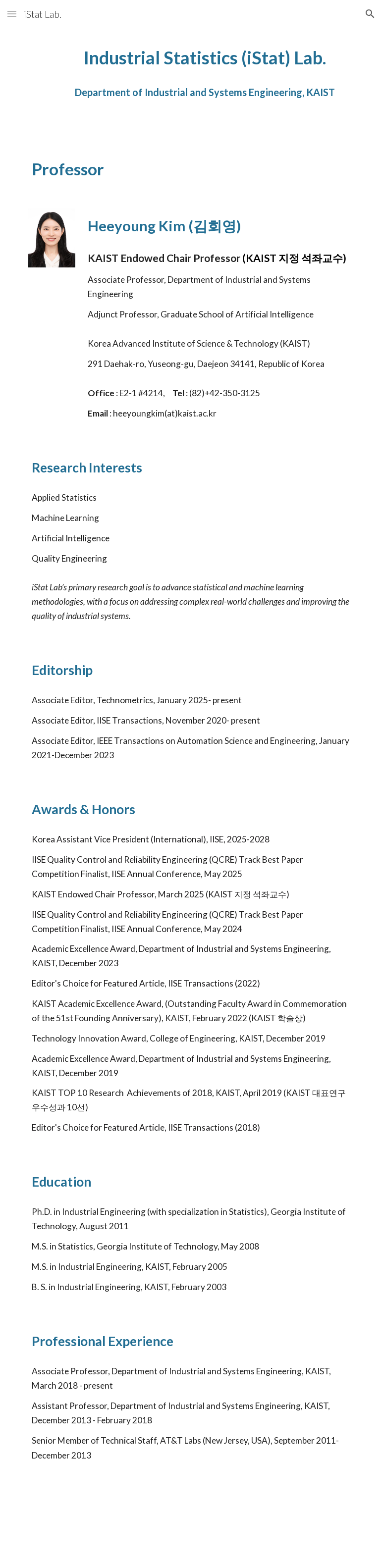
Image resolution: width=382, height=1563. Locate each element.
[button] (12, 13)
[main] (205, 78)
